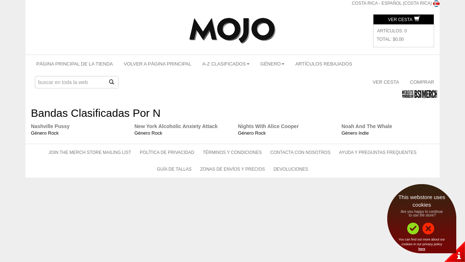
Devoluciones (291, 169)
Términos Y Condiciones (232, 152)
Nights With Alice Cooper (268, 126)
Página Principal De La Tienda (74, 64)
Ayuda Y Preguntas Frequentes (377, 152)
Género (272, 64)
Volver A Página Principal (157, 64)
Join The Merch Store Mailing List (90, 152)
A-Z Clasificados (226, 64)
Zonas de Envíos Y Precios (232, 169)
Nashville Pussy (50, 126)
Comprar (422, 82)
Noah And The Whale (366, 126)
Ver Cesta (404, 19)
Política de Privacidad (167, 152)
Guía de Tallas (174, 169)
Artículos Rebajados (323, 64)
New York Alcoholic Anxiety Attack (176, 126)
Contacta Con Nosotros (300, 152)
